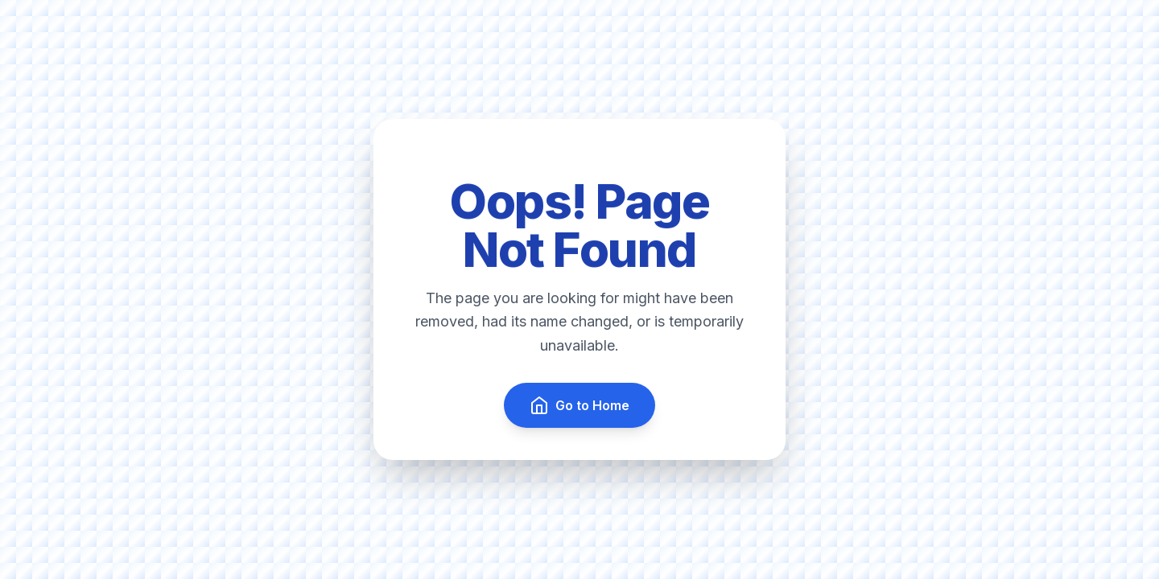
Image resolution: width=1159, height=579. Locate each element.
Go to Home (579, 405)
